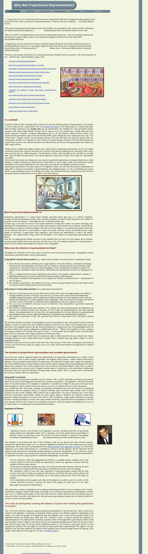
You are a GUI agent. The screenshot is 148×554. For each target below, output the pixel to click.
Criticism (49, 553)
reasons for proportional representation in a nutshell (26, 65)
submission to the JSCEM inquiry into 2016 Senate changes (29, 103)
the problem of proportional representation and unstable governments (32, 69)
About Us (33, 553)
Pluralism (28, 553)
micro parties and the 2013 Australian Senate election (27, 95)
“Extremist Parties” (51, 531)
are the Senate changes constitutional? (22, 107)
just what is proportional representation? (22, 61)
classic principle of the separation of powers (64, 447)
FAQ (37, 553)
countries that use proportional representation (24, 79)
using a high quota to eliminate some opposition (25, 86)
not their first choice (51, 127)
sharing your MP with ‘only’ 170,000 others (23, 111)
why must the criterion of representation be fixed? (25, 76)
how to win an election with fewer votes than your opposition (29, 82)
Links (45, 553)
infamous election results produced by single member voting (29, 72)
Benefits (41, 553)
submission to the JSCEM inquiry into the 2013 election (27, 99)
